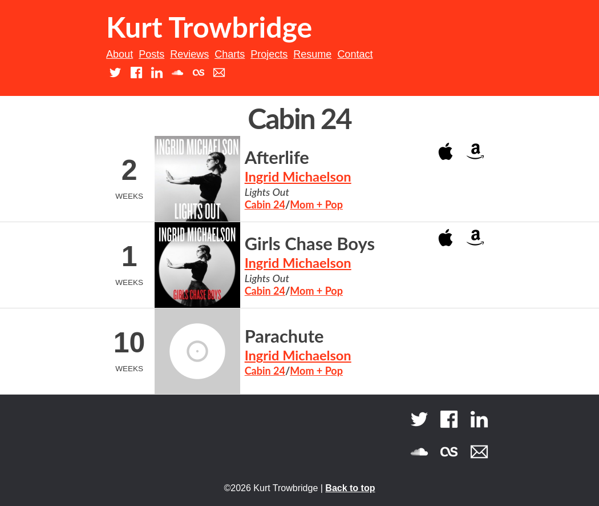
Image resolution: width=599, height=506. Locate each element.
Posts (151, 54)
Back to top (350, 488)
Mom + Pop (316, 204)
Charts (229, 54)
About (119, 54)
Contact (355, 54)
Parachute (284, 336)
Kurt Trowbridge (209, 27)
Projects (269, 54)
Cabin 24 (265, 204)
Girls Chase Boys (310, 243)
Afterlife (277, 157)
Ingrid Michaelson (298, 176)
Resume (312, 54)
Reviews (189, 54)
